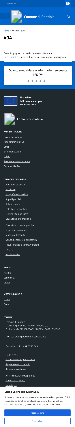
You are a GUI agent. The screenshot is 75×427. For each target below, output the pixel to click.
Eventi (7, 304)
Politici (7, 156)
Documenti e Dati (12, 166)
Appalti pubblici (13, 199)
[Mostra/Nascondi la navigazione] (5, 16)
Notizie (7, 273)
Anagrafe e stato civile (17, 194)
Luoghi (7, 299)
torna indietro (11, 57)
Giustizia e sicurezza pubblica (20, 225)
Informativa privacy (15, 380)
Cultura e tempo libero (17, 214)
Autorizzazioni (13, 204)
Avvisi (7, 282)
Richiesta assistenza (16, 369)
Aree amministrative (14, 142)
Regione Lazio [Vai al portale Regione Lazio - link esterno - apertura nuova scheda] (11, 3)
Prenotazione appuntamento (20, 359)
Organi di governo (13, 137)
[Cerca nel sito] (68, 16)
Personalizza (37, 421)
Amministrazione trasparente (20, 375)
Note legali (11, 385)
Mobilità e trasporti (15, 235)
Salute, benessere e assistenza (21, 240)
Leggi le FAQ (12, 354)
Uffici (6, 146)
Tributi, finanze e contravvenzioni (22, 244)
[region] (37, 407)
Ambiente (10, 189)
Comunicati (9, 277)
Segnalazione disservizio (18, 364)
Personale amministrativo (17, 161)
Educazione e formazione (18, 219)
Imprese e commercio (16, 230)
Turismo (9, 249)
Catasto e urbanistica (16, 209)
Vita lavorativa (13, 254)
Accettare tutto (37, 412)
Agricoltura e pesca (15, 184)
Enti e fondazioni (12, 151)
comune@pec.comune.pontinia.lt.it (28, 336)
